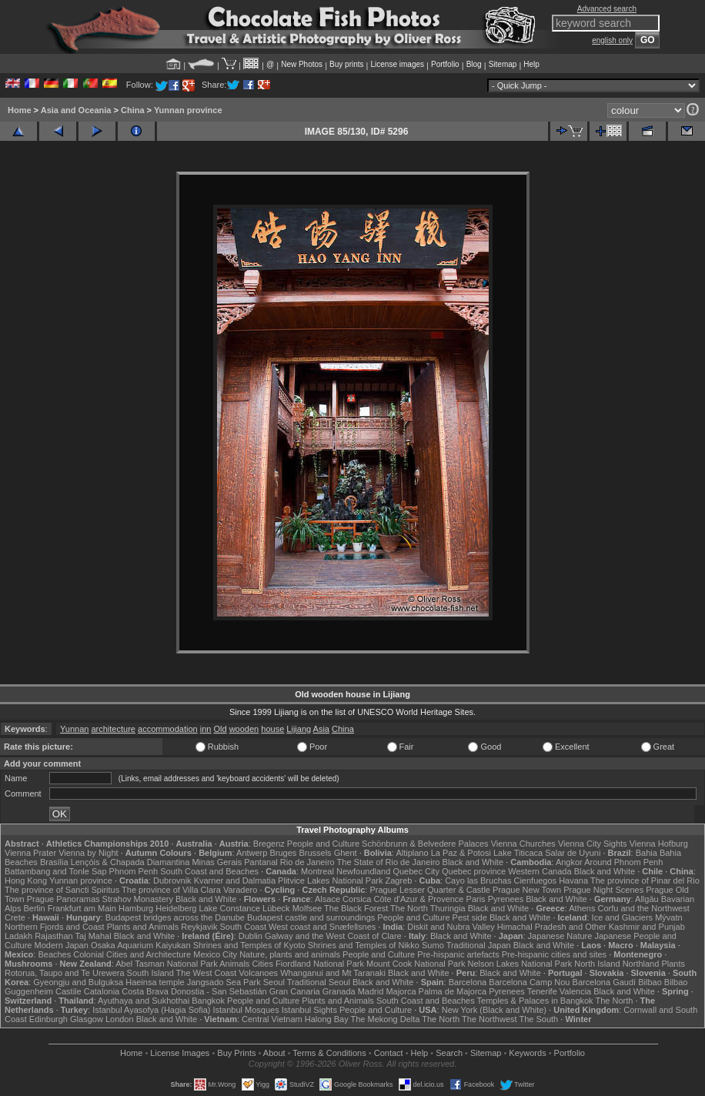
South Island (150, 972)
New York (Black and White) (494, 1009)
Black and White (473, 862)
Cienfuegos (534, 880)
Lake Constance (230, 908)
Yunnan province (188, 110)
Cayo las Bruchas (478, 880)
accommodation (168, 728)
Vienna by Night (88, 852)
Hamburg (136, 908)
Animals (234, 963)
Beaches (54, 954)
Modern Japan (62, 945)
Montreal (317, 871)
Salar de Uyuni (572, 852)
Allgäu (647, 899)
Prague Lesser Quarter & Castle (429, 889)
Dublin (250, 936)
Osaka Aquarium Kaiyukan (141, 945)
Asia (321, 728)
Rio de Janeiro (307, 862)
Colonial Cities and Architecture (132, 954)
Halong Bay (327, 1019)
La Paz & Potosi (461, 852)
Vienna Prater (30, 852)
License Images (179, 1053)
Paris (476, 899)
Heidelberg (175, 908)
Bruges (282, 852)
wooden (244, 728)
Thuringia (448, 908)
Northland (641, 963)
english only (612, 40)
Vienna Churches (523, 843)
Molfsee (307, 908)
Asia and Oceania (76, 110)
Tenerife (542, 991)
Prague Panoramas (63, 899)
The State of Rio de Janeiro (388, 862)
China (133, 110)
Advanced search (607, 9)
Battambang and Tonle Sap (56, 871)
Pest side (470, 917)
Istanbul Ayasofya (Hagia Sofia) (151, 1009)
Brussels (315, 852)
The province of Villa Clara (171, 889)
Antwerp (251, 852)
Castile (68, 991)
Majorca (401, 991)
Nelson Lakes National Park (519, 963)
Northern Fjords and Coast (55, 926)
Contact (388, 1053)
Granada (339, 991)
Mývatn (668, 917)
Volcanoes (258, 972)
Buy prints (346, 64)
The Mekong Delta (385, 1019)
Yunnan (74, 728)
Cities (262, 963)
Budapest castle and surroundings (311, 917)
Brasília (54, 862)
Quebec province (474, 871)
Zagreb (399, 880)
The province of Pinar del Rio (645, 880)
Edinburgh (48, 1019)
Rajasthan (54, 936)
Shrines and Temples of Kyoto (249, 945)
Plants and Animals (143, 926)
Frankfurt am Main (82, 908)
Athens (582, 908)
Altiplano (412, 852)
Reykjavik (199, 926)
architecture (113, 728)
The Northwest (489, 1019)
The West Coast (206, 972)
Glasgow (86, 1019)
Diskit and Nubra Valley (451, 926)
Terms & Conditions (329, 1053)
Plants (673, 963)
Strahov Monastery (137, 899)
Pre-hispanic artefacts (458, 954)
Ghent (345, 852)
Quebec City (416, 871)
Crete (15, 917)
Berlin (34, 908)
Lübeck (275, 908)
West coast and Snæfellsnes (322, 926)
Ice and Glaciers (622, 917)
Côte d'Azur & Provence (418, 899)
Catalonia (101, 991)
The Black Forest (356, 908)
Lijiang (298, 728)
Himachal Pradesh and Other (551, 926)
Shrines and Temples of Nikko (363, 945)
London (119, 1019)
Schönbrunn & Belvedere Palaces (425, 843)
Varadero (240, 889)
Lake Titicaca (518, 852)
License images (397, 64)
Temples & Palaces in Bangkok (535, 1000)
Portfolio (445, 64)
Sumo (433, 945)
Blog (474, 64)
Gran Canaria (294, 991)
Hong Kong (26, 880)
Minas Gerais (217, 862)
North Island (597, 963)
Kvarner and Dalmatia (235, 880)
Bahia (646, 852)
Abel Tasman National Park (166, 963)
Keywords (527, 1053)
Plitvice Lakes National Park (330, 880)
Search (449, 1053)
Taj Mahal (93, 936)
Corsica (356, 899)
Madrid (371, 991)
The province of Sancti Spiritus (62, 889)
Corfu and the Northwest (644, 908)
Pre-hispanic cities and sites (554, 954)
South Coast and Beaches (209, 871)
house (272, 728)
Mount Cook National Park (415, 963)
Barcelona (468, 982)
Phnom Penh (134, 871)
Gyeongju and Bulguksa (78, 982)
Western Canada (539, 871)
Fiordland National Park (320, 963)
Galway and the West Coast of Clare (333, 936)
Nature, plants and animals (289, 954)
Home (20, 110)
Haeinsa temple (154, 982)
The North (409, 908)
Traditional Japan (478, 945)
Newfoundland (363, 871)
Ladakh (18, 936)
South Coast (242, 926)
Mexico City (215, 954)
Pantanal (260, 862)
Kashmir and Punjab (647, 926)
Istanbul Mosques (245, 1009)
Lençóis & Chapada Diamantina (130, 862)
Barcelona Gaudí (605, 982)
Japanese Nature (560, 936)
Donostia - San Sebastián (219, 991)
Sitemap (503, 64)
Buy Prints (236, 1053)
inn (206, 728)
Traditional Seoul (318, 982)
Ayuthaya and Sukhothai (143, 1000)
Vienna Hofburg (659, 843)
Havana (573, 880)
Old (219, 728)
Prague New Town (527, 889)
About (274, 1053)
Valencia (575, 991)
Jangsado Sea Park (224, 982)
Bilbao (650, 982)
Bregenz (269, 843)
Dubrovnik (172, 880)
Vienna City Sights (592, 843)
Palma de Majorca (453, 991)
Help (531, 64)
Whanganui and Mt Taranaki (333, 972)
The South (538, 1019)
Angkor (569, 862)
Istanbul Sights (309, 1009)
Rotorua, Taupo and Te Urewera (65, 972)
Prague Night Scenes (603, 889)
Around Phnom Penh (623, 862)
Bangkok (208, 1000)
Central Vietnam (272, 1019)
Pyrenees (505, 899)
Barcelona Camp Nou (529, 982)
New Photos (301, 64)
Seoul (274, 982)
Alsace (327, 899)
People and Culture (323, 843)
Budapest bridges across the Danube (175, 917)
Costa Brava (145, 991)
